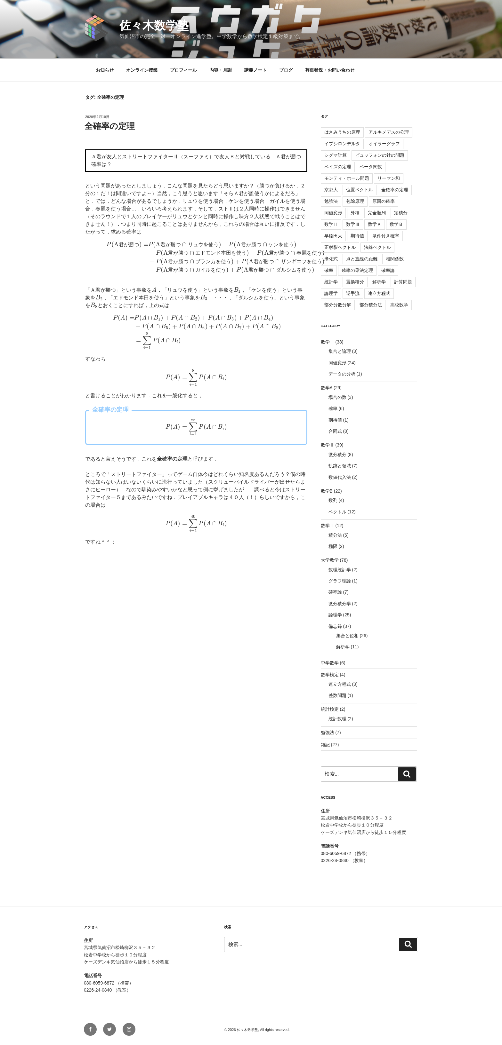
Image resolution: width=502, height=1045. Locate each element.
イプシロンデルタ (342, 143)
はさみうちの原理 (342, 132)
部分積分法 (371, 304)
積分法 (335, 535)
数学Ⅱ (331, 224)
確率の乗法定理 (357, 270)
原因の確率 (383, 201)
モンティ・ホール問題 (346, 178)
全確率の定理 (110, 126)
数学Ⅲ (353, 224)
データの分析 (341, 373)
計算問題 (403, 281)
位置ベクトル (359, 189)
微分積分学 (339, 603)
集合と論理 (339, 351)
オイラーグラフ (384, 143)
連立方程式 (379, 293)
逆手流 (353, 293)
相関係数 (395, 258)
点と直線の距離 (361, 258)
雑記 (325, 744)
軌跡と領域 (339, 465)
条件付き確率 (385, 235)
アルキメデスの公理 (388, 132)
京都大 (331, 189)
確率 (328, 270)
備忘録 (335, 626)
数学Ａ (374, 224)
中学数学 (330, 662)
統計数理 (337, 718)
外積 (355, 212)
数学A (327, 387)
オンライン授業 (142, 70)
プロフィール (183, 70)
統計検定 (330, 709)
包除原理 (355, 201)
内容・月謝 (220, 70)
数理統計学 (339, 569)
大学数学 (330, 560)
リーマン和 (388, 178)
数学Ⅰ (327, 341)
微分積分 (337, 454)
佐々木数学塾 (154, 25)
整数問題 (337, 695)
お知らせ (105, 70)
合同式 (335, 431)
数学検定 (330, 674)
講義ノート (255, 70)
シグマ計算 (335, 155)
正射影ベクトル (340, 247)
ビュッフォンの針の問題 (379, 155)
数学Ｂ (396, 224)
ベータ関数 (371, 166)
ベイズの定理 (337, 166)
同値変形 (333, 212)
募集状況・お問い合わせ (329, 70)
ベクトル (337, 511)
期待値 (357, 235)
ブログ (286, 70)
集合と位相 (347, 635)
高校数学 (399, 304)
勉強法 (331, 201)
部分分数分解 (337, 304)
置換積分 (355, 281)
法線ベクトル (377, 247)
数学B (327, 491)
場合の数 (337, 397)
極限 (332, 546)
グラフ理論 (339, 580)
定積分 (401, 212)
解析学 (379, 281)
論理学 (331, 293)
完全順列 (377, 212)
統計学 (331, 281)
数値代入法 (339, 477)
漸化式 (331, 258)
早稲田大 (333, 235)
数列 (332, 500)
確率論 (388, 270)
